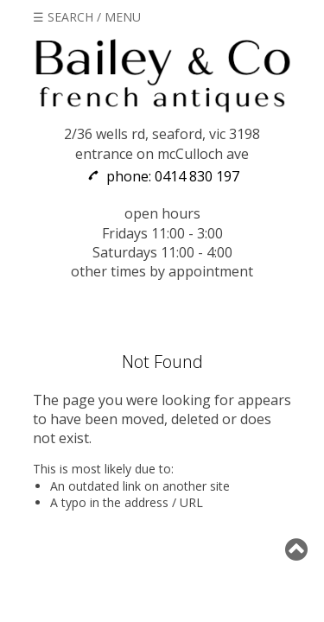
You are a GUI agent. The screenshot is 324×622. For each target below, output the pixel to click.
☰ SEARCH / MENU (87, 17)
